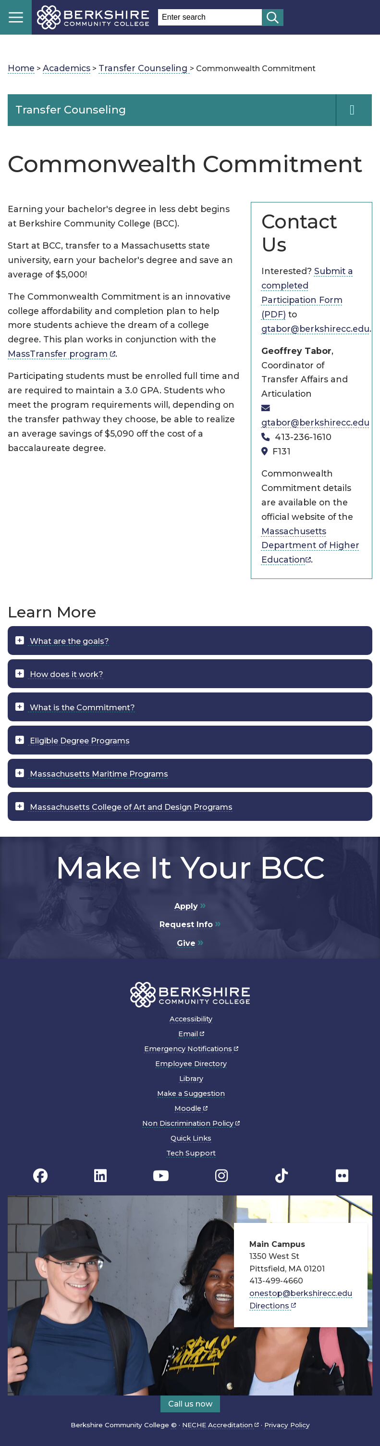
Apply (186, 906)
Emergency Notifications (191, 1048)
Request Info (186, 924)
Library (191, 1078)
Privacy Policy (287, 1425)
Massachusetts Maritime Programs (98, 774)
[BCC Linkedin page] (100, 1175)
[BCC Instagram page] (221, 1175)
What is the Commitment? (81, 707)
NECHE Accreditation (220, 1425)
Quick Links (191, 1138)
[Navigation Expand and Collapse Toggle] (354, 110)
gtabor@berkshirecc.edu (315, 329)
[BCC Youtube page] (161, 1175)
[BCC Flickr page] (342, 1175)
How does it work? (65, 674)
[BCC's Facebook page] (40, 1175)
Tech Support (191, 1153)
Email (191, 1034)
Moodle (191, 1108)
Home (21, 68)
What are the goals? (68, 641)
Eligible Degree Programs (79, 740)
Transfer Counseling (144, 68)
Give (186, 943)
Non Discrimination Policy (191, 1123)
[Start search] (272, 17)
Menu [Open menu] (15, 17)
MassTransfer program (61, 354)
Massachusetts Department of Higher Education (310, 545)
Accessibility (191, 1019)
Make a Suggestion (191, 1093)
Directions (272, 1305)
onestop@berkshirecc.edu (300, 1293)
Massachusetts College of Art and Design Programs (130, 807)
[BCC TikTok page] (281, 1175)
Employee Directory (191, 1063)
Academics (66, 68)
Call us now (190, 1403)
